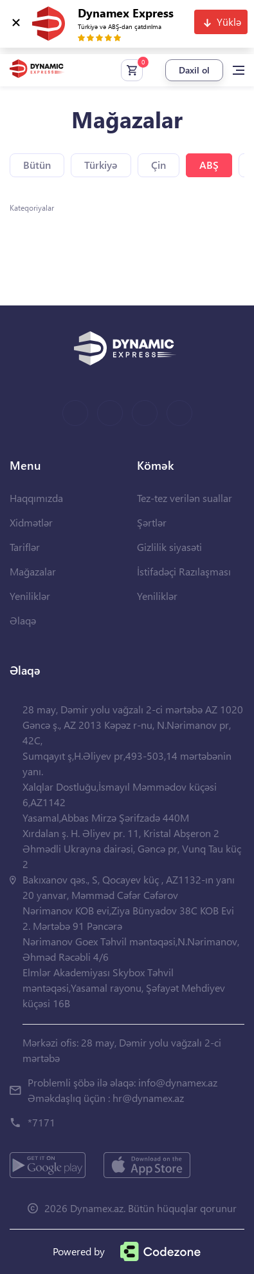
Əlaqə (23, 620)
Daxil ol (194, 70)
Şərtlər (152, 522)
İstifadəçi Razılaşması (184, 571)
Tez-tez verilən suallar (184, 498)
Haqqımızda (36, 498)
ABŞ (209, 164)
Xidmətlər (31, 522)
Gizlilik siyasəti (169, 547)
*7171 (41, 1122)
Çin (158, 164)
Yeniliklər (30, 596)
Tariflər (25, 547)
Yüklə (229, 21)
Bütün (37, 164)
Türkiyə (101, 164)
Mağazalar (33, 571)
